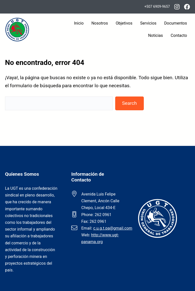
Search (129, 103)
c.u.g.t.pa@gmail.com (112, 228)
